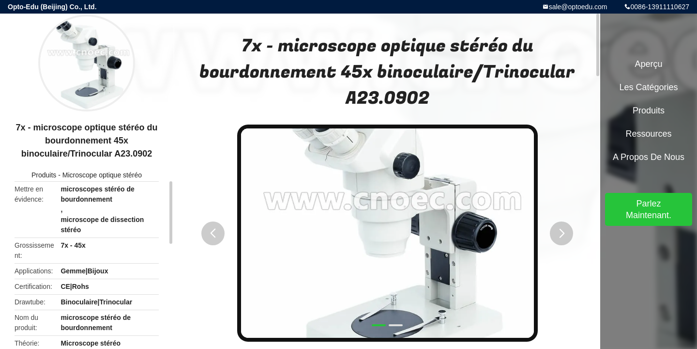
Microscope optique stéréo (102, 175)
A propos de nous (648, 157)
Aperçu (648, 64)
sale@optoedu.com (578, 7)
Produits (43, 175)
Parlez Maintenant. (648, 209)
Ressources (648, 134)
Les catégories (648, 87)
